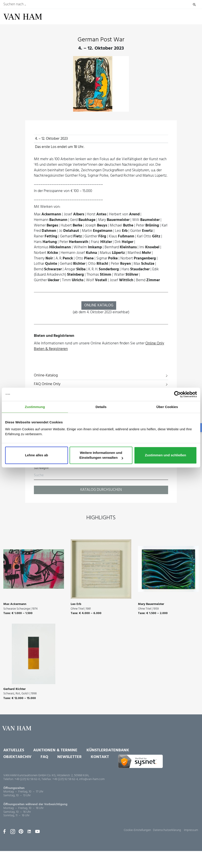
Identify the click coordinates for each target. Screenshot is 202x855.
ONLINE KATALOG (98, 305)
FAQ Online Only (47, 384)
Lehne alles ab (36, 455)
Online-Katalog (46, 375)
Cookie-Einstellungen (137, 830)
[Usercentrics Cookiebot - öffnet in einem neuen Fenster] (177, 394)
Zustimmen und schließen (165, 455)
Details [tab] (100, 407)
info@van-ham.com (92, 779)
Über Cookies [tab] (167, 407)
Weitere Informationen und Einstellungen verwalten (101, 455)
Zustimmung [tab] (35, 407)
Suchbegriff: (41, 468)
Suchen (194, 4)
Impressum (191, 830)
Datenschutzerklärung (167, 830)
